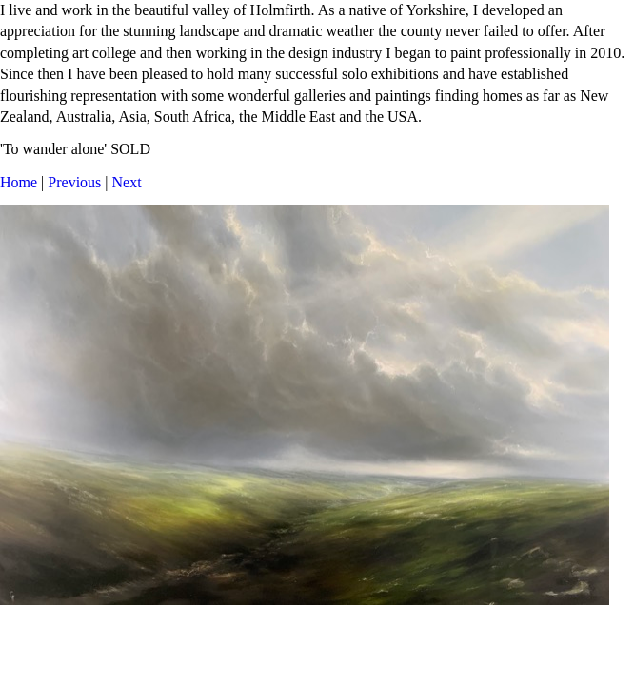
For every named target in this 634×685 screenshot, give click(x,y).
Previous (74, 182)
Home (18, 182)
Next (127, 182)
